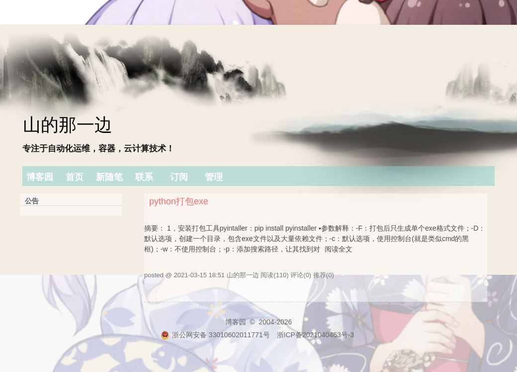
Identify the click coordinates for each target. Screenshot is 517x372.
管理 (214, 177)
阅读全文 (338, 249)
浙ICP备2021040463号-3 (315, 335)
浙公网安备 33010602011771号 (215, 335)
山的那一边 (67, 125)
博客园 (39, 177)
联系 (144, 177)
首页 (75, 177)
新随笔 (109, 177)
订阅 (179, 177)
